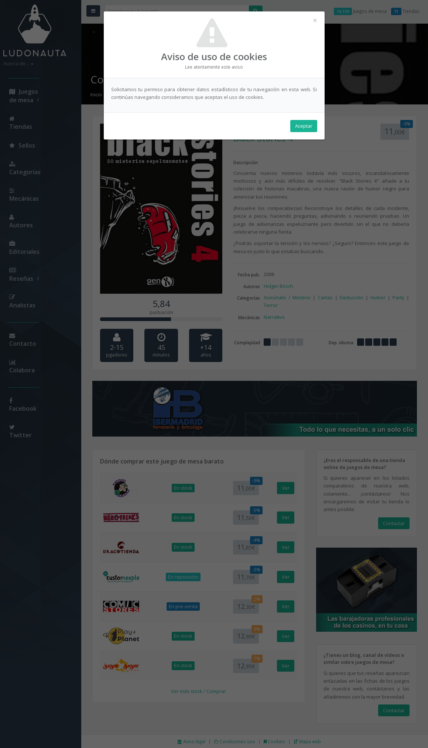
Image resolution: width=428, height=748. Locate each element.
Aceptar (303, 126)
